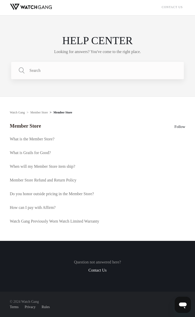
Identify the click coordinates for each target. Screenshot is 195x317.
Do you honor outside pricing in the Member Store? (52, 194)
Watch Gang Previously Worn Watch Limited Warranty (54, 221)
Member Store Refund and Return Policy (43, 180)
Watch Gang (17, 112)
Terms (14, 307)
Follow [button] (179, 127)
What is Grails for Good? (30, 153)
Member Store (39, 112)
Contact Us (172, 7)
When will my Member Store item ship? (42, 166)
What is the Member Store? (32, 139)
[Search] (97, 70)
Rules (46, 307)
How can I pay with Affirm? (33, 207)
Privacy (30, 307)
